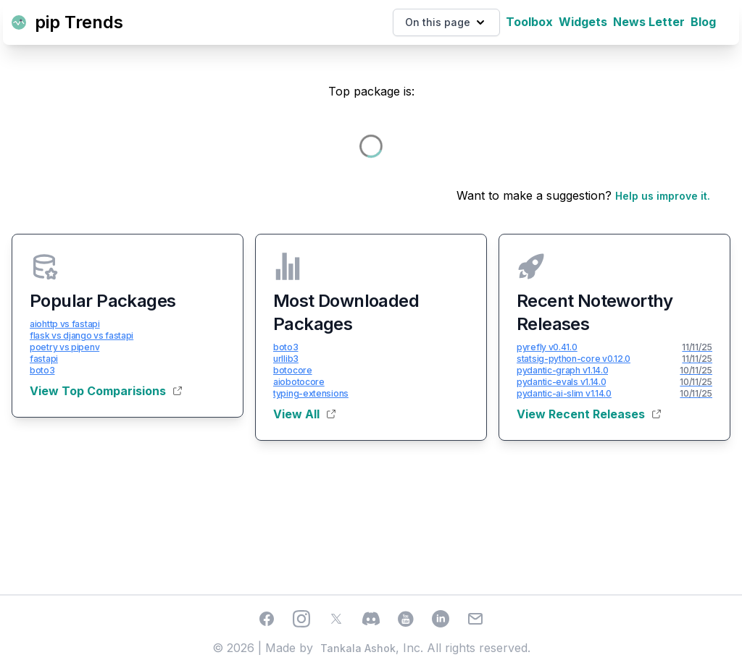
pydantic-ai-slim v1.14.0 (564, 393)
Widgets (583, 21)
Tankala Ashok (358, 648)
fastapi (44, 358)
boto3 (42, 370)
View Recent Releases (589, 414)
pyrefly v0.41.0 (547, 347)
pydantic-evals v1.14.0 (561, 381)
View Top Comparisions (106, 391)
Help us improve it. (662, 196)
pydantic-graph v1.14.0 (562, 370)
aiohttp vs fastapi (65, 323)
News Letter (649, 21)
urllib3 (286, 358)
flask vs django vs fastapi (81, 335)
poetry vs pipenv (64, 347)
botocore (292, 370)
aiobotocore (299, 381)
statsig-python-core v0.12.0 (573, 358)
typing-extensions (311, 393)
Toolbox (529, 21)
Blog (703, 21)
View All (304, 414)
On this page (446, 22)
